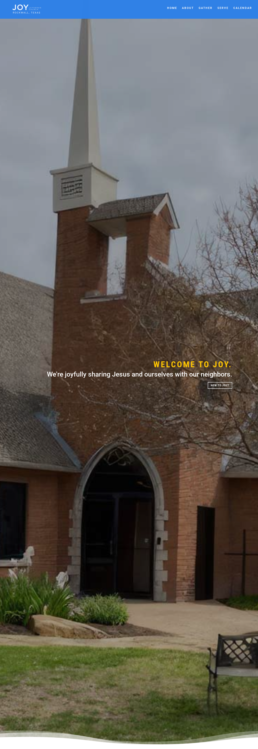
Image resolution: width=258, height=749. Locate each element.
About (188, 8)
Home (172, 8)
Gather (206, 8)
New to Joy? (220, 385)
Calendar (242, 8)
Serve (223, 8)
